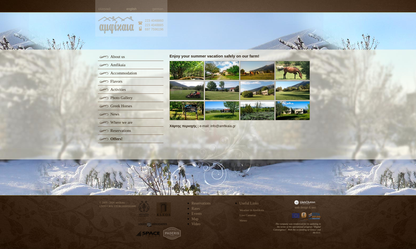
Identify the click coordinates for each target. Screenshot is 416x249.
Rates (196, 209)
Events (197, 214)
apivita (144, 208)
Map (195, 219)
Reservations (120, 130)
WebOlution (306, 202)
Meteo (243, 220)
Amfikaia (117, 65)
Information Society (304, 216)
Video (196, 224)
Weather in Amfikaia (252, 210)
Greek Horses (121, 106)
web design (301, 207)
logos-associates (152, 225)
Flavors (116, 81)
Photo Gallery (121, 98)
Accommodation (123, 73)
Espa (315, 216)
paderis (172, 233)
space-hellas (148, 233)
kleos (164, 209)
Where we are (121, 122)
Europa (296, 216)
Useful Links (249, 203)
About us (117, 57)
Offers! (116, 139)
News (114, 114)
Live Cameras (248, 215)
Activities (118, 89)
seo (313, 207)
